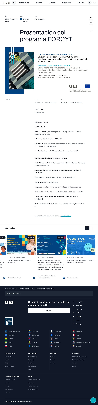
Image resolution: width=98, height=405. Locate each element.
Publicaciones (66, 2)
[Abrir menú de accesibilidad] (93, 400)
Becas (74, 366)
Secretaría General (24, 288)
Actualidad (81, 2)
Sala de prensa (9, 389)
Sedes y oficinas (9, 366)
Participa (7, 386)
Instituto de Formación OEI (79, 356)
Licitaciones (8, 383)
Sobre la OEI (8, 356)
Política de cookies (33, 386)
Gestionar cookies (33, 389)
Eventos (33, 288)
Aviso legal (31, 383)
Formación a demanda (78, 359)
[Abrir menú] (3, 3)
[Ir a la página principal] (8, 3)
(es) (94, 2)
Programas (31, 359)
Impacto (30, 369)
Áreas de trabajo (24, 2)
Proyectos (31, 363)
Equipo (7, 363)
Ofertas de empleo (10, 379)
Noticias (52, 359)
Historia (7, 359)
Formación (52, 2)
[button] (87, 228)
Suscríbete (49, 311)
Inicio (16, 288)
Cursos (74, 363)
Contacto (7, 392)
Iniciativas (39, 2)
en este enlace (66, 216)
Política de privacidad (34, 379)
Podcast (52, 363)
